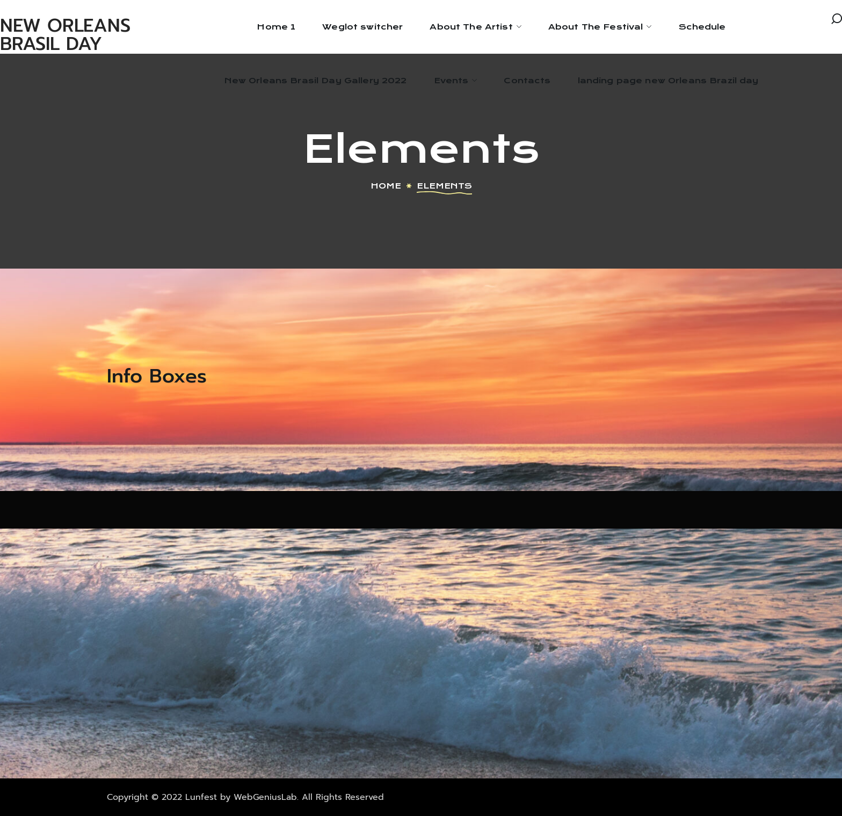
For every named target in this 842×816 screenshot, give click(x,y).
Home (386, 186)
